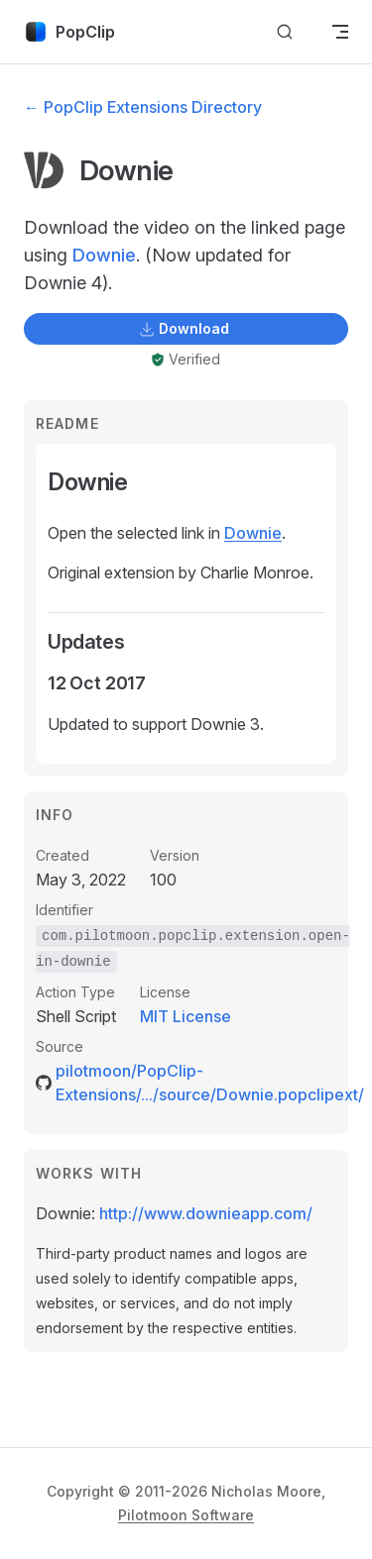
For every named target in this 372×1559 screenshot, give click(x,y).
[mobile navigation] (340, 31)
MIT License (185, 1016)
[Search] (285, 32)
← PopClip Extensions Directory (143, 107)
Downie (104, 255)
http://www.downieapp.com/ (205, 1213)
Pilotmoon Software (186, 1515)
